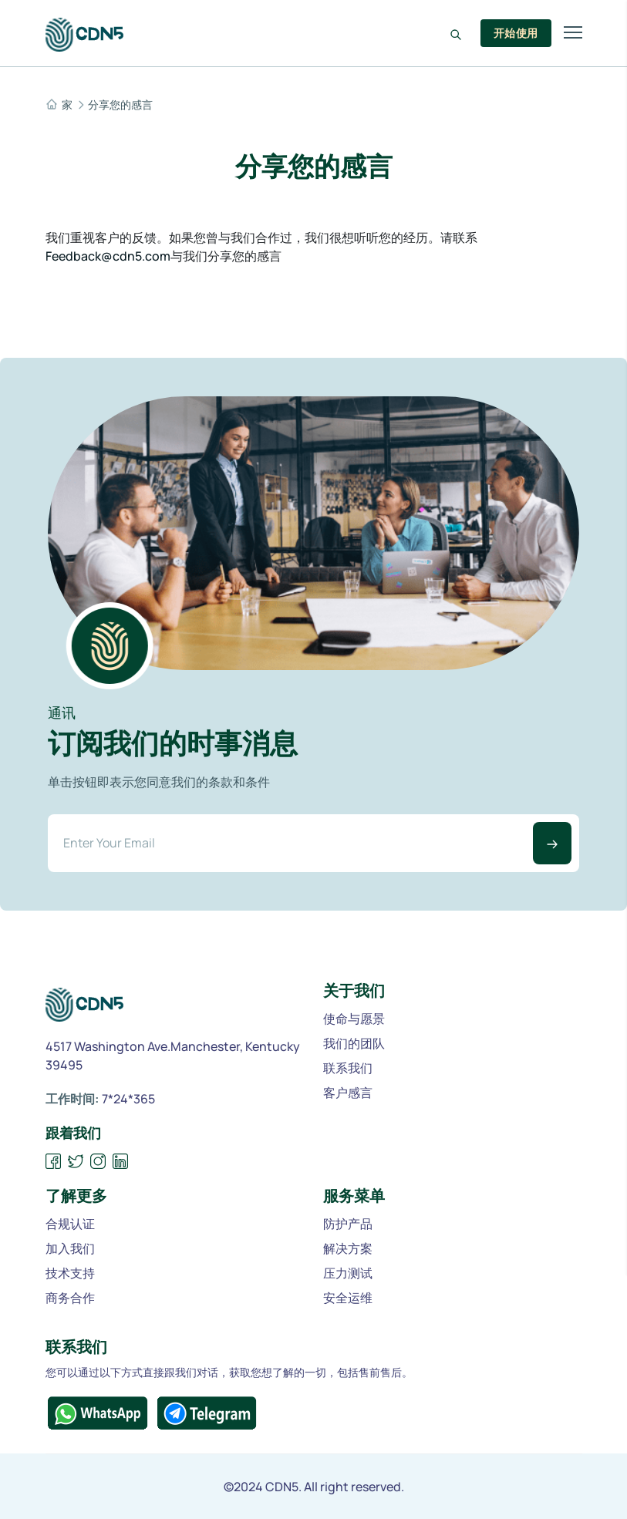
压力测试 (347, 1273)
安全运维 (347, 1297)
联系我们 (347, 1067)
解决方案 (347, 1248)
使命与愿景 (354, 1018)
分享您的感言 (120, 105)
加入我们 (70, 1248)
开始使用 (516, 32)
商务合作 (70, 1297)
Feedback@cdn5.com (108, 256)
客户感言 (347, 1092)
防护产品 (347, 1223)
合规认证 (70, 1223)
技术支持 (70, 1273)
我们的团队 (354, 1043)
